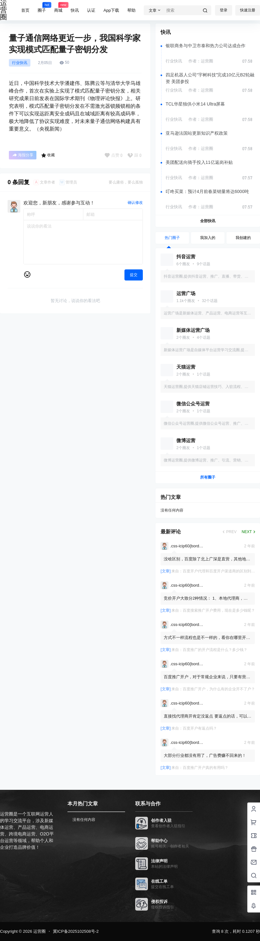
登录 (223, 10)
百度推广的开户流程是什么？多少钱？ (215, 650)
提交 (133, 275)
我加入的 (207, 237)
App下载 (111, 10)
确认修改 (135, 202)
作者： (200, 61)
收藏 (48, 155)
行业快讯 (19, 63)
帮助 (131, 10)
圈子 (42, 7)
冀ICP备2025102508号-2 (76, 931)
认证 (91, 10)
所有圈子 (207, 477)
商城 (58, 7)
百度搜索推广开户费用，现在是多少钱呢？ (219, 610)
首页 (25, 10)
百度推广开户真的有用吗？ (205, 767)
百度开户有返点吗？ (200, 728)
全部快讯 (207, 221)
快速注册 (247, 10)
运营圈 (39, 931)
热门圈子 (172, 237)
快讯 (75, 10)
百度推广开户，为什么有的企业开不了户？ (219, 689)
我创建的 (243, 237)
